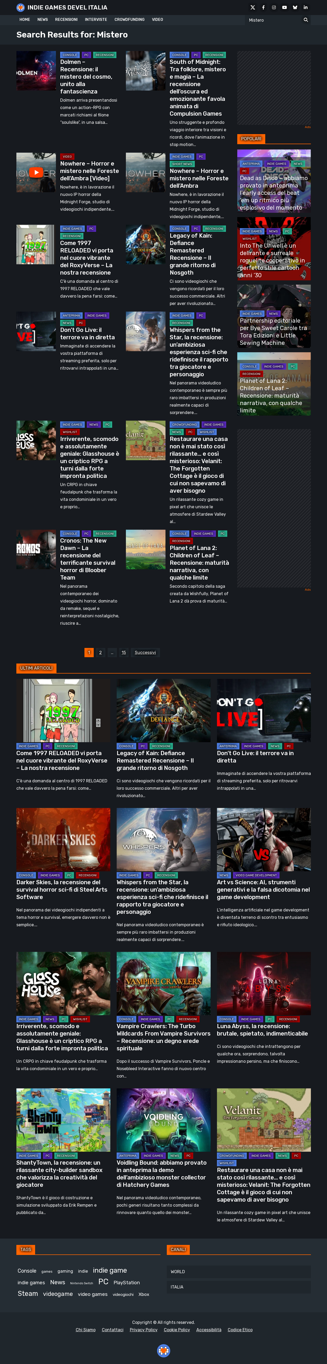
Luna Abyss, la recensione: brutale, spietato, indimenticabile (262, 1030)
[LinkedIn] (305, 7)
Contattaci (113, 1329)
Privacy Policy (144, 1329)
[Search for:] (306, 20)
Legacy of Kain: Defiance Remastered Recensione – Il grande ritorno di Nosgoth (193, 254)
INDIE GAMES (182, 156)
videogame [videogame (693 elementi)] (58, 1293)
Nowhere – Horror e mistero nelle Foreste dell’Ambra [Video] (89, 171)
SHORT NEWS (182, 164)
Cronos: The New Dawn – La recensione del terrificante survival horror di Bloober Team (87, 559)
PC (86, 55)
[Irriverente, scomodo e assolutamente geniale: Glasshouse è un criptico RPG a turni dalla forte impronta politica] (36, 440)
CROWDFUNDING (130, 19)
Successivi (145, 652)
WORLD (178, 1271)
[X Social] (253, 7)
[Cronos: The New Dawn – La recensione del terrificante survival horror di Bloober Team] (36, 549)
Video (67, 156)
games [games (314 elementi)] (47, 1271)
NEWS (42, 19)
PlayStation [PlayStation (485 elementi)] (126, 1283)
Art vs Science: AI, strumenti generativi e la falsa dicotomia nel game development (263, 890)
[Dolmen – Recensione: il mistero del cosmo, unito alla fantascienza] (36, 71)
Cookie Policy (177, 1329)
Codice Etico (240, 1329)
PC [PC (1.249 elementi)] (103, 1281)
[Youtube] (284, 7)
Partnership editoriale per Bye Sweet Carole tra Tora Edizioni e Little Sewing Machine (273, 331)
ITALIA (177, 1287)
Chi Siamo (86, 1329)
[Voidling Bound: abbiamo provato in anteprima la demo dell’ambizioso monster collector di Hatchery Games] (164, 1120)
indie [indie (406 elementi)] (83, 1271)
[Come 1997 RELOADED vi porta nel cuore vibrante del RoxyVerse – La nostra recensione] (36, 244)
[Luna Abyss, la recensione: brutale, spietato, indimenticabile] (264, 983)
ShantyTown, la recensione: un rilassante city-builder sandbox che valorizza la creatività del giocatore (59, 1173)
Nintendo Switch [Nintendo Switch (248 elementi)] (81, 1283)
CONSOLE (70, 55)
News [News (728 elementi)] (57, 1282)
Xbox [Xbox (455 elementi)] (144, 1294)
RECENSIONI (66, 19)
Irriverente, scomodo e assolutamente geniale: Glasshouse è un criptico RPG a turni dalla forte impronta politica (89, 457)
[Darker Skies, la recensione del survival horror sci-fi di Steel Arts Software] (63, 839)
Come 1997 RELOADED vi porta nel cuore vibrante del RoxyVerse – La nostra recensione (86, 257)
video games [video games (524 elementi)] (93, 1294)
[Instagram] (274, 7)
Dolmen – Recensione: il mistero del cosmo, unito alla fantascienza (86, 76)
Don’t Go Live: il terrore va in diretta (87, 333)
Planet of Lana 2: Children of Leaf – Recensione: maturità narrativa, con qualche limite (199, 562)
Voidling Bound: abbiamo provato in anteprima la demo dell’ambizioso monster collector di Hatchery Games (162, 1173)
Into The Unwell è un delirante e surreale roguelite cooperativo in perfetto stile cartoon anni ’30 (272, 260)
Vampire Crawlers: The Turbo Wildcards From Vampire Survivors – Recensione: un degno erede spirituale (164, 1037)
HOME (25, 19)
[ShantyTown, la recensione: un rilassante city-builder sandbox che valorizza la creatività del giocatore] (63, 1120)
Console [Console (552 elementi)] (27, 1271)
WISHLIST (70, 432)
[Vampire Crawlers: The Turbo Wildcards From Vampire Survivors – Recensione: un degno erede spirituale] (164, 983)
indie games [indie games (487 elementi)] (31, 1283)
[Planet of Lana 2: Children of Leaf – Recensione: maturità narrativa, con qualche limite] (145, 549)
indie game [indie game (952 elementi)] (110, 1270)
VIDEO (157, 19)
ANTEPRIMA (71, 315)
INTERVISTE (96, 19)
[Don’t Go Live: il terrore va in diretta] (36, 331)
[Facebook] (263, 7)
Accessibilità (208, 1329)
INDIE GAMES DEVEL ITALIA (67, 7)
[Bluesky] (295, 7)
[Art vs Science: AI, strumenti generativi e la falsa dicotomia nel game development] (264, 839)
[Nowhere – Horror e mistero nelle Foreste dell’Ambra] (145, 172)
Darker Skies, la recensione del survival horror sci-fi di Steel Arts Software (61, 890)
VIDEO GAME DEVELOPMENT (256, 875)
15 (124, 652)
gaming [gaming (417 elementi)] (65, 1271)
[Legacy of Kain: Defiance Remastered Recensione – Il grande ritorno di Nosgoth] (145, 244)
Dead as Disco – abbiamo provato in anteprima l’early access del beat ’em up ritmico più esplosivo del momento (274, 193)
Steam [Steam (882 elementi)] (28, 1293)
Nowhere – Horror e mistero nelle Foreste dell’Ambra (199, 178)
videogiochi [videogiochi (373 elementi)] (123, 1294)
